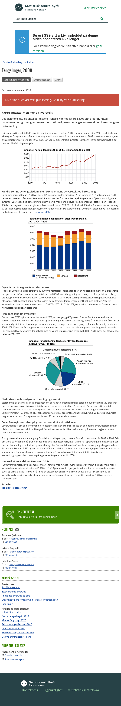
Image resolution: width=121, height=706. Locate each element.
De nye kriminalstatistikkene (16, 636)
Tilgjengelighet (53, 690)
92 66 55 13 (11, 555)
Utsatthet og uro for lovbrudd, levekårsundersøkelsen (30, 599)
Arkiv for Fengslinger (15, 655)
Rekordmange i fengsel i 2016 (17, 624)
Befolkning (7, 603)
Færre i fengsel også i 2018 (15, 616)
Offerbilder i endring (12, 612)
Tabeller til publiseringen (14, 487)
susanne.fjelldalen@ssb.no (23, 538)
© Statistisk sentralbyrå (83, 690)
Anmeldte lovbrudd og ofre (16, 595)
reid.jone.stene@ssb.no (21, 564)
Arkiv (58, 79)
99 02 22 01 (11, 568)
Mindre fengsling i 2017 (14, 620)
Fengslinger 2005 (41, 212)
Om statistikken (42, 79)
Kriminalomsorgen (14, 659)
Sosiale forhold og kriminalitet (19, 62)
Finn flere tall (26, 512)
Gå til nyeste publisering (69, 100)
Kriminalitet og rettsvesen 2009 (18, 632)
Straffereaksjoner (11, 587)
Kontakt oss (30, 690)
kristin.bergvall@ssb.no (21, 551)
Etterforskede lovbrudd (14, 591)
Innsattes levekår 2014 (13, 628)
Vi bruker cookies (94, 8)
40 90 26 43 (11, 542)
